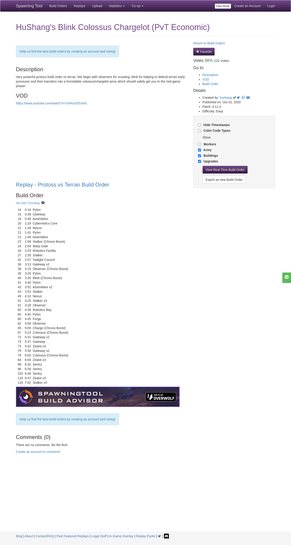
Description (210, 75)
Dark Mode (223, 6)
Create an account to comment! (38, 452)
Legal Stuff (99, 536)
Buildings (210, 155)
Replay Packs (146, 536)
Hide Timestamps (216, 125)
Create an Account (247, 6)
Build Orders (58, 6)
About (29, 536)
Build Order (210, 84)
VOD (205, 79)
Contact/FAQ (45, 536)
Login (271, 6)
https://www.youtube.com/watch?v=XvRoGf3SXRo (51, 103)
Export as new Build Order (224, 180)
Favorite (204, 51)
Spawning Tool (29, 6)
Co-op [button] (137, 6)
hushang (226, 97)
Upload (97, 6)
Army (207, 150)
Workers (209, 144)
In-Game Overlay (121, 536)
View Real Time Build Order (225, 170)
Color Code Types (217, 130)
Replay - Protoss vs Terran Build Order (62, 185)
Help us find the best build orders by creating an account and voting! (67, 51)
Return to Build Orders (209, 43)
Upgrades (210, 161)
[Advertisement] (145, 497)
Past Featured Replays (72, 536)
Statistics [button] (117, 6)
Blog (19, 536)
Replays (79, 6)
